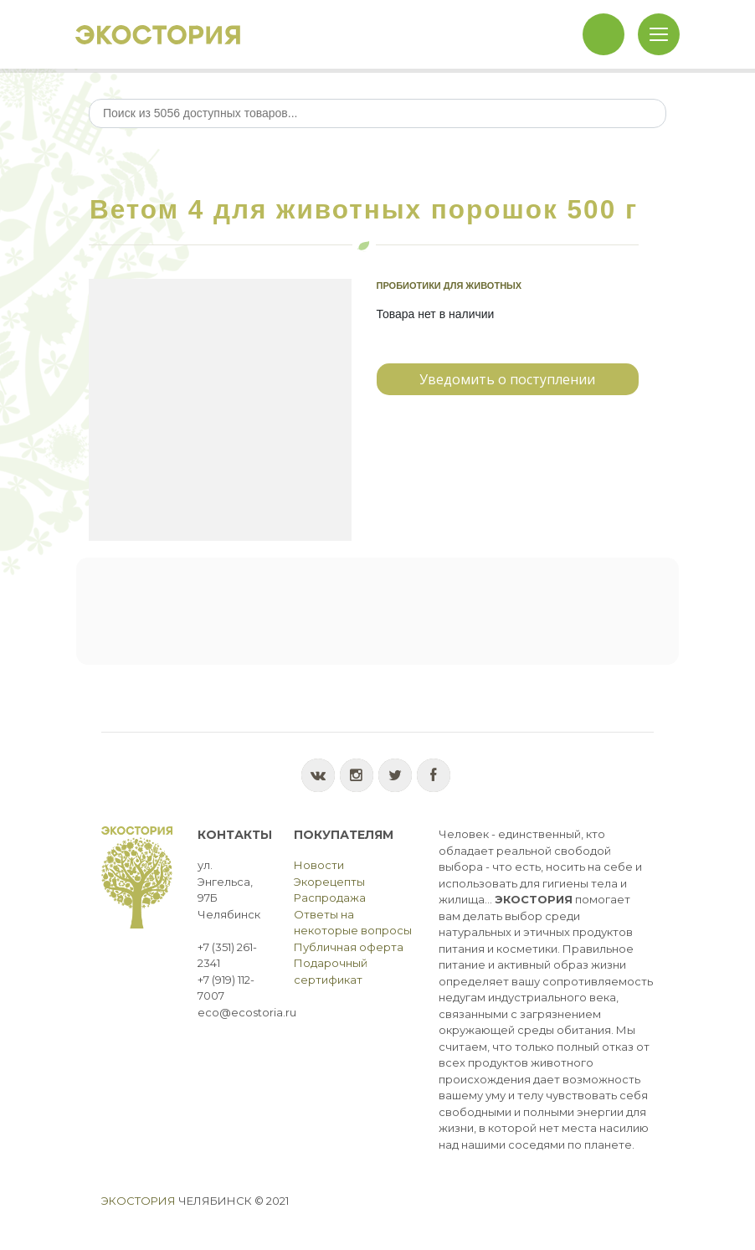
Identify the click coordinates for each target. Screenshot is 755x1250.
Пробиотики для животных (449, 285)
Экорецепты (329, 881)
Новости (319, 865)
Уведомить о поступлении (507, 379)
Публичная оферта (348, 947)
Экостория (138, 1200)
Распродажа (330, 897)
